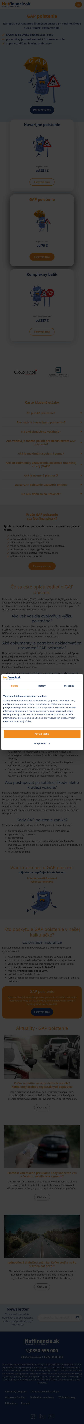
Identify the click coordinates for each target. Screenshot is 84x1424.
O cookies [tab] (69, 685)
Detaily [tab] (42, 685)
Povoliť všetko (42, 734)
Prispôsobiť (42, 743)
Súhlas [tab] (14, 685)
